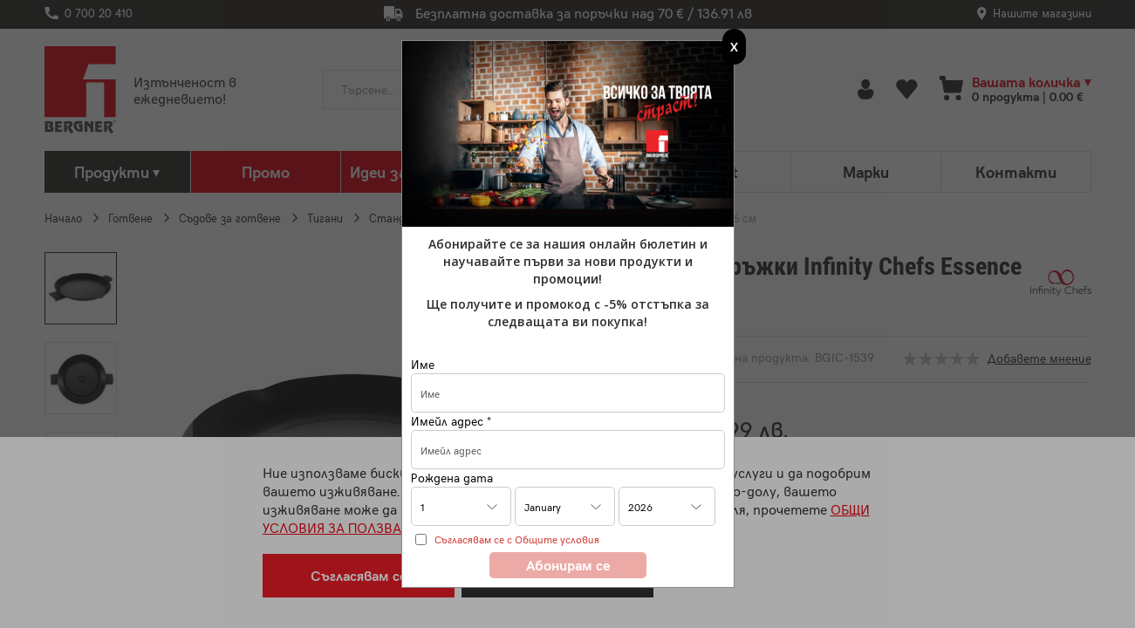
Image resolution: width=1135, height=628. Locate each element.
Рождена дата (452, 477)
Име (422, 364)
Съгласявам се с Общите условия (516, 539)
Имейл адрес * (451, 421)
